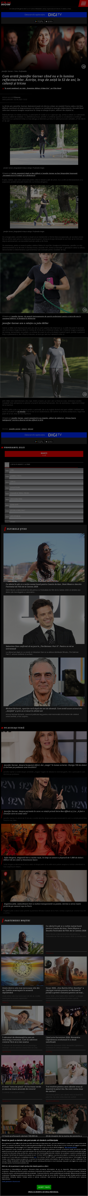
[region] (44, 1166)
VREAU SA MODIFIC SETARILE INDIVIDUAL (43, 1192)
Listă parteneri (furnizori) (11, 1181)
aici (35, 1157)
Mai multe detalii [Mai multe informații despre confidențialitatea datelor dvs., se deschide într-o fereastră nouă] (71, 1147)
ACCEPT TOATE (44, 1187)
